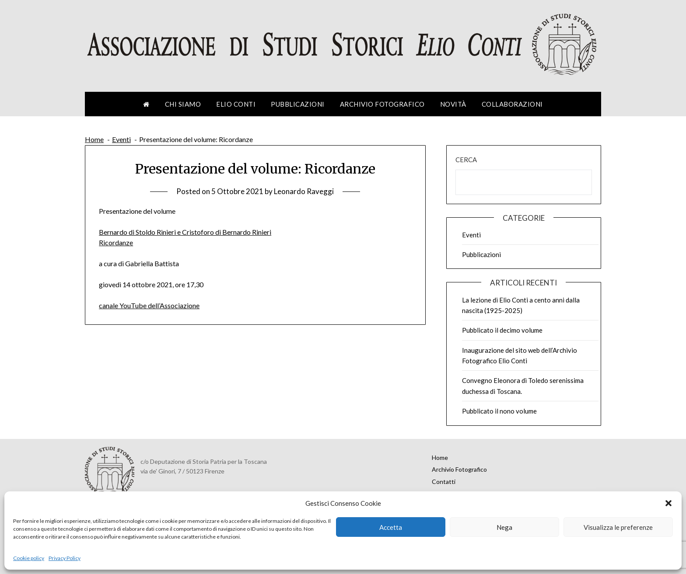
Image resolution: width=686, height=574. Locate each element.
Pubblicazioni (298, 104)
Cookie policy (28, 558)
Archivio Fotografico (382, 104)
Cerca (466, 160)
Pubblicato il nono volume (499, 411)
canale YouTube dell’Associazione (149, 305)
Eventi (471, 235)
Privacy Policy (64, 558)
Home (440, 457)
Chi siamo (183, 104)
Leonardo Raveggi (304, 191)
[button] (668, 503)
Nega (504, 527)
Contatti (443, 481)
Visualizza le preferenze (618, 527)
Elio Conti (236, 104)
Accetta (390, 527)
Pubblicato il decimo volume (502, 330)
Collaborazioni (512, 104)
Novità (453, 104)
